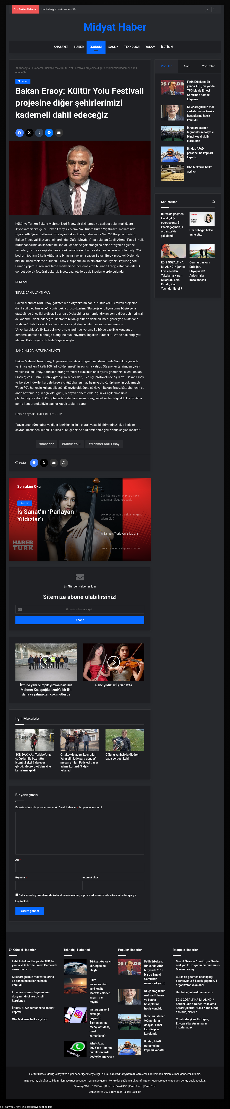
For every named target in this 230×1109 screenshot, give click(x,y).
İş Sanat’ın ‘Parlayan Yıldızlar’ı (45, 515)
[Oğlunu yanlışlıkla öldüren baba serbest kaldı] (125, 740)
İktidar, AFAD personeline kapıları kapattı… (200, 153)
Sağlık (113, 46)
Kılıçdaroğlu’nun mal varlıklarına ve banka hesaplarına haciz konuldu (154, 999)
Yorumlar (208, 66)
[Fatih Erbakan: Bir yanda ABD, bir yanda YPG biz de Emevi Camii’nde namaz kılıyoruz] (172, 87)
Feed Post (150, 1086)
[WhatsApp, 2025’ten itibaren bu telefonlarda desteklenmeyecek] (75, 1049)
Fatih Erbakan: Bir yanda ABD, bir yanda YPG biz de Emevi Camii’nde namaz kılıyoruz (201, 90)
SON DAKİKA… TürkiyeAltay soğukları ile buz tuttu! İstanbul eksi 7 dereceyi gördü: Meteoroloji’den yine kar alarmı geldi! (33, 762)
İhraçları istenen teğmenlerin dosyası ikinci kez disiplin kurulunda (154, 1025)
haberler (47, 444)
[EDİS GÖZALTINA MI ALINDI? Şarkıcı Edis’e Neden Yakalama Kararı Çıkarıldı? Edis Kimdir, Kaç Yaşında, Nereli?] (173, 251)
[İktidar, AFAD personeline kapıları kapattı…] (172, 154)
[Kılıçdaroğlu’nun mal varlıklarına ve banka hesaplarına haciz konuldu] (172, 112)
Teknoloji (132, 46)
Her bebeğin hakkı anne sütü (58, 9)
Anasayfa (61, 46)
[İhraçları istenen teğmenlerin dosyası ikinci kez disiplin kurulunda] (172, 133)
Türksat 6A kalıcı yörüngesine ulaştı (101, 966)
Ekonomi (95, 46)
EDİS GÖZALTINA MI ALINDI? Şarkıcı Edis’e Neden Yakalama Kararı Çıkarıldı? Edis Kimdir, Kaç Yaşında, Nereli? (173, 275)
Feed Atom (135, 1086)
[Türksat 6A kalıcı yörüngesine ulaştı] (75, 967)
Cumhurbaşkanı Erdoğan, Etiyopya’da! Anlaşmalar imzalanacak (200, 271)
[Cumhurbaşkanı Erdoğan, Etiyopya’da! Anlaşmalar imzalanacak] (202, 251)
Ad (18, 859)
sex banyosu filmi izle (13, 1106)
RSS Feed (97, 1086)
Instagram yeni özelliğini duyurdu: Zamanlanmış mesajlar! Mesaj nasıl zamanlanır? (100, 1022)
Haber (79, 46)
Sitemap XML (82, 1086)
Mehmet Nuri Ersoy (105, 444)
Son (187, 66)
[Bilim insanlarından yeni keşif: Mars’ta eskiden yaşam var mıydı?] (75, 986)
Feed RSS (121, 1086)
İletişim (167, 46)
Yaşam (150, 46)
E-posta (21, 877)
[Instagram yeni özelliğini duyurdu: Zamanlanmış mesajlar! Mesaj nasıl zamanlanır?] (75, 1015)
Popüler (166, 66)
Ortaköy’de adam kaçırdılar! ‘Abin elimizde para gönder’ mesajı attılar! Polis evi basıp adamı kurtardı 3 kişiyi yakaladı (79, 762)
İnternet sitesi (90, 877)
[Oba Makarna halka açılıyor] (172, 173)
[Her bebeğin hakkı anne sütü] (202, 219)
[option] (80, 519)
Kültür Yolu (72, 444)
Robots (109, 1086)
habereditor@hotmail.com (126, 1073)
